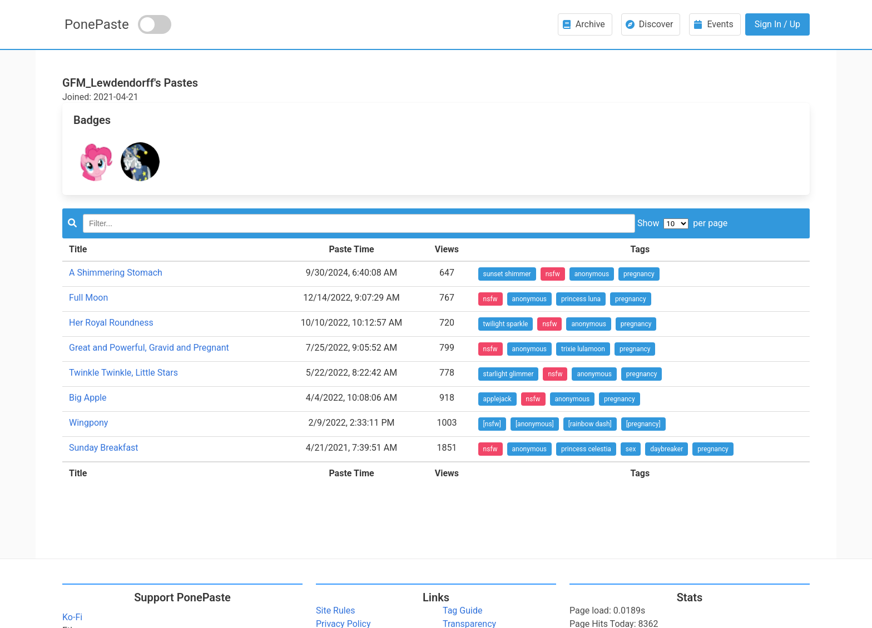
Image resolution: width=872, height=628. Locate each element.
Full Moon (88, 297)
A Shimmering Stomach (115, 272)
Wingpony (88, 422)
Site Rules (335, 610)
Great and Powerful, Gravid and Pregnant (149, 347)
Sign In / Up (777, 24)
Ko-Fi (72, 617)
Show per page (682, 223)
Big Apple (88, 397)
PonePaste (97, 24)
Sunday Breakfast (103, 447)
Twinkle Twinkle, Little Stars (123, 372)
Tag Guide (462, 610)
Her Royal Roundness (111, 322)
